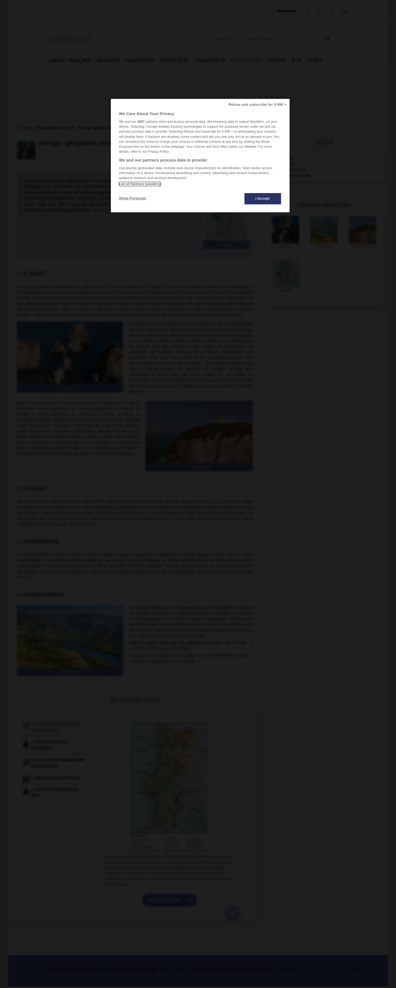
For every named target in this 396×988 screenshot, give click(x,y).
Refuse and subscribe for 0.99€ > (257, 105)
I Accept (262, 199)
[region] (200, 155)
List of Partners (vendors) (140, 184)
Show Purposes (132, 198)
